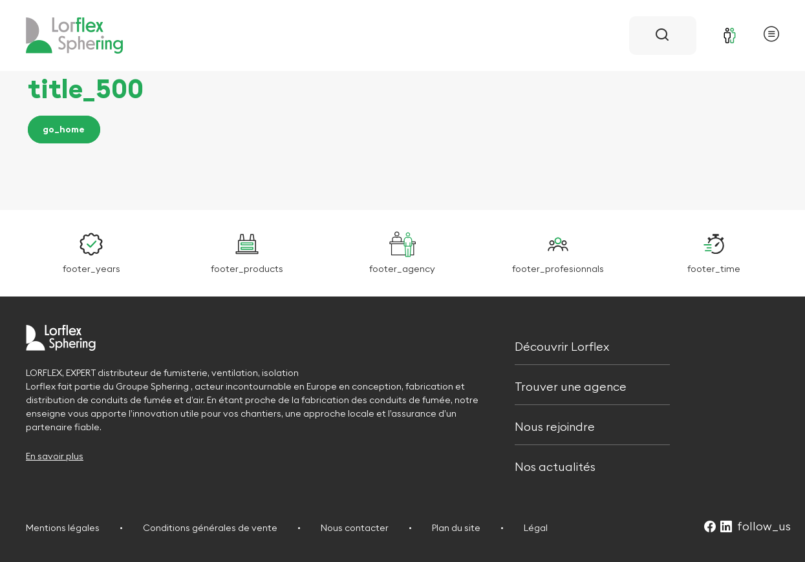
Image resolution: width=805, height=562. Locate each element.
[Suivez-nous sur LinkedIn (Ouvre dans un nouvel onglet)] (726, 527)
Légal (536, 528)
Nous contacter (355, 528)
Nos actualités (555, 465)
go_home (64, 130)
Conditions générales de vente (210, 528)
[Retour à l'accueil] (74, 35)
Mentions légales (63, 528)
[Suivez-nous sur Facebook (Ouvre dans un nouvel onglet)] (710, 527)
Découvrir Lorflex (562, 345)
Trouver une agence (571, 385)
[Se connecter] (730, 35)
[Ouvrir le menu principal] (771, 35)
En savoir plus (54, 456)
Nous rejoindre (555, 425)
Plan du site (456, 528)
